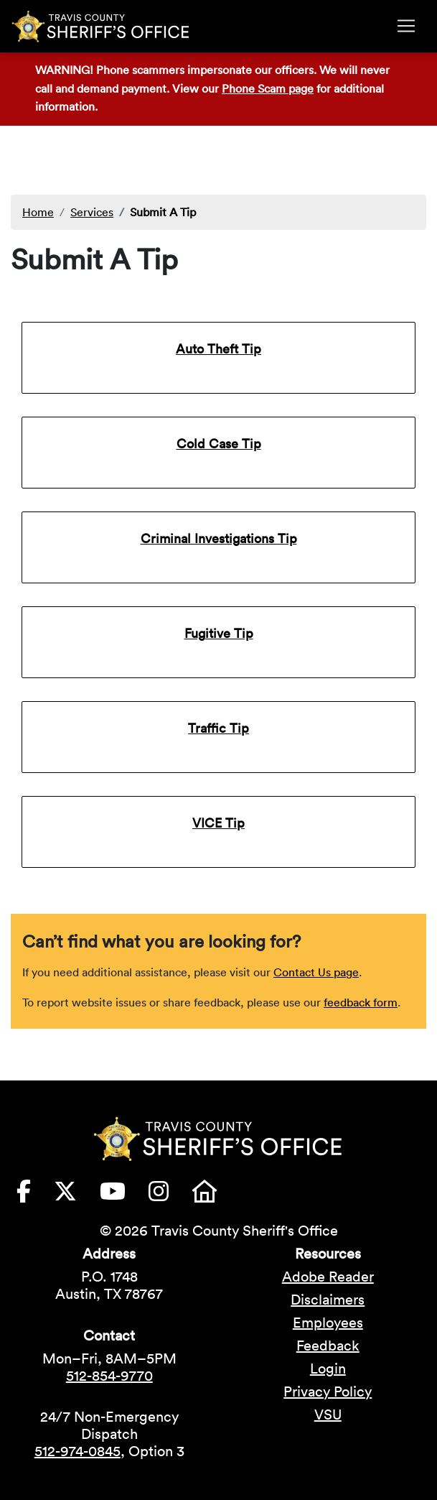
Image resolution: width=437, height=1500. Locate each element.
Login (328, 1368)
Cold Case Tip (219, 443)
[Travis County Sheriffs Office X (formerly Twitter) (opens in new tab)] (77, 1195)
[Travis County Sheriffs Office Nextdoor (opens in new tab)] (216, 1195)
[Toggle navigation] (406, 26)
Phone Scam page (268, 88)
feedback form (361, 1002)
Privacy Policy (327, 1391)
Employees (328, 1322)
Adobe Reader (328, 1276)
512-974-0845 (77, 1451)
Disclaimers (328, 1299)
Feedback (328, 1345)
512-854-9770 (109, 1375)
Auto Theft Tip (218, 349)
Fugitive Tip (218, 633)
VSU (328, 1414)
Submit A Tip (163, 212)
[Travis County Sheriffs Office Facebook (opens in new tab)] (35, 1195)
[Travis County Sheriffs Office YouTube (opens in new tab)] (124, 1195)
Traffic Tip (218, 728)
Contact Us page (316, 972)
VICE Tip (218, 823)
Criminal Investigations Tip (219, 538)
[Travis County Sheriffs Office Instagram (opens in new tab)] (170, 1195)
